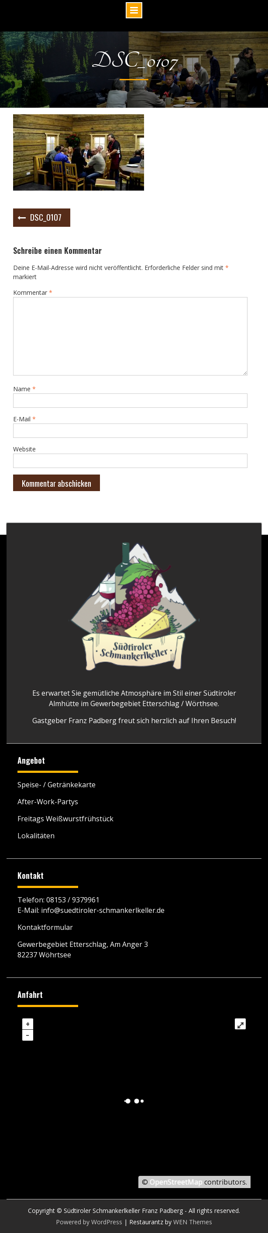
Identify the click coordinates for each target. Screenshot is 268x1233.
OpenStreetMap (176, 1182)
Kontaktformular (45, 927)
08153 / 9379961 (73, 900)
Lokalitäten (36, 835)
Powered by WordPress (89, 1222)
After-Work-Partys (47, 801)
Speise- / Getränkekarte (56, 784)
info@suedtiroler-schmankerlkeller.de (103, 910)
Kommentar (32, 292)
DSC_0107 (46, 217)
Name (24, 389)
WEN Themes (192, 1222)
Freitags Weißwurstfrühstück (65, 818)
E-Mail (24, 419)
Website (24, 449)
